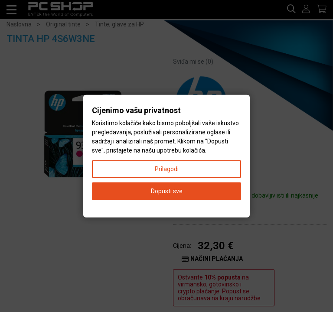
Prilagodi (167, 168)
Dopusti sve (167, 190)
